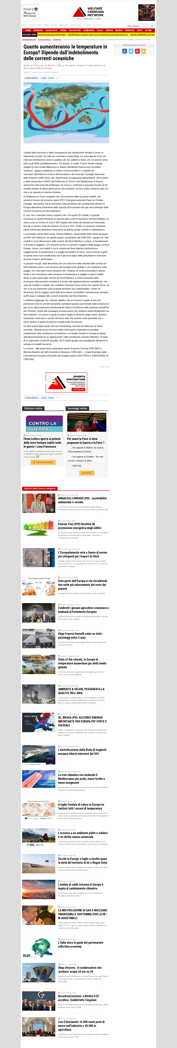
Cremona (38, 30)
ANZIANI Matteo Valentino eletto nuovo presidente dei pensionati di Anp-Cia (102, 35)
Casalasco (51, 30)
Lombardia (88, 30)
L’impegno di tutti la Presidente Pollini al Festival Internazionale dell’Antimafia (40, 35)
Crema (63, 30)
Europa (109, 30)
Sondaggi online (77, 408)
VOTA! (86, 473)
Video (139, 30)
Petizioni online (33, 408)
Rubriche (129, 30)
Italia (100, 30)
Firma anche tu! (43, 462)
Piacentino (75, 30)
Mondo (119, 30)
